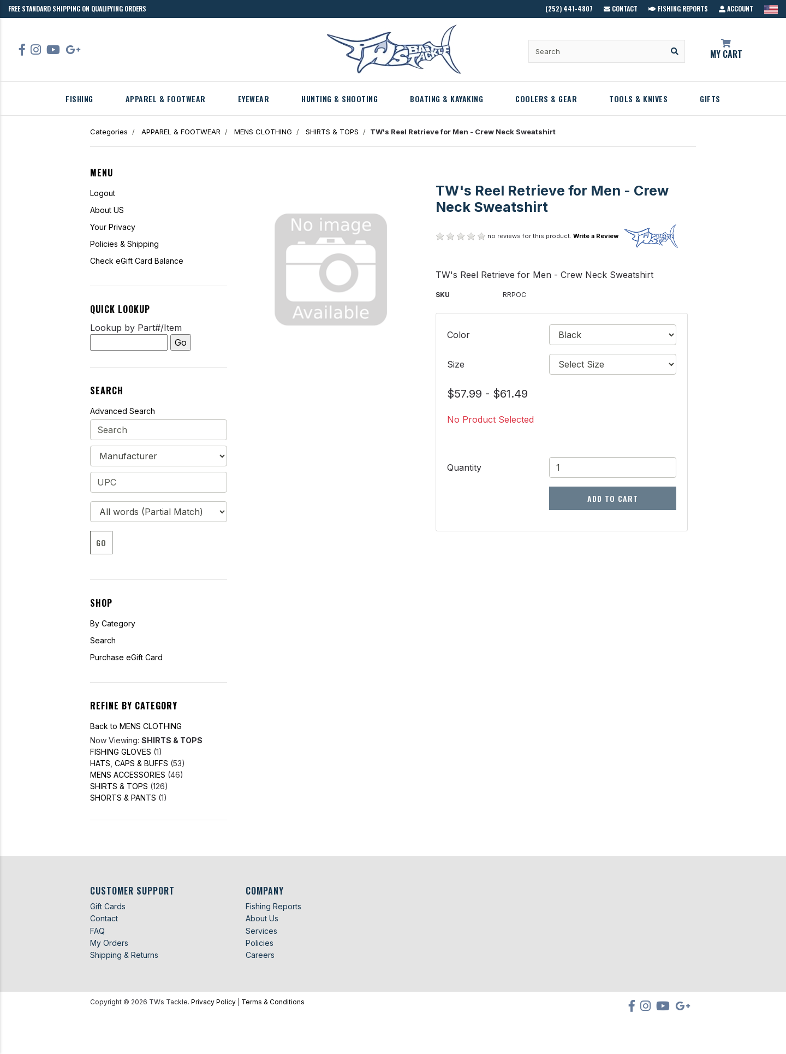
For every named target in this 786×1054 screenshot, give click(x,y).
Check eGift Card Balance (136, 260)
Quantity (464, 467)
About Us (262, 918)
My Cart (726, 50)
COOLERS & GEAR (546, 98)
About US (107, 210)
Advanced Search (122, 411)
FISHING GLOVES (120, 751)
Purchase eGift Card (126, 657)
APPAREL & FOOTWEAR (166, 98)
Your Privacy (112, 227)
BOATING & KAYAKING (446, 98)
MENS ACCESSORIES (127, 774)
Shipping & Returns (124, 955)
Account (736, 8)
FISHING (79, 98)
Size (456, 364)
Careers (260, 955)
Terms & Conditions (273, 1002)
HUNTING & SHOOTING (339, 98)
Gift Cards (108, 906)
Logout (102, 193)
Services (261, 930)
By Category (112, 623)
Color (458, 334)
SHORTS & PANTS (123, 797)
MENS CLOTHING (263, 131)
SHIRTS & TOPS (332, 131)
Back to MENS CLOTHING (136, 726)
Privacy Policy (213, 1002)
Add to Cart (612, 498)
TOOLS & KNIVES (638, 98)
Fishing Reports (678, 8)
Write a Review (595, 236)
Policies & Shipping (124, 243)
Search (103, 640)
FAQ (97, 930)
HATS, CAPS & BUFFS (129, 763)
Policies (259, 943)
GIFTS (710, 98)
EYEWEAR (254, 98)
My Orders (109, 943)
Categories (109, 131)
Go (101, 542)
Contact (621, 8)
